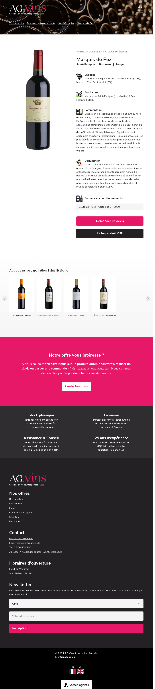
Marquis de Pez (85, 23)
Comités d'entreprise (21, 512)
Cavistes (14, 517)
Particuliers (15, 521)
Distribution (15, 503)
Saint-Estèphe (66, 23)
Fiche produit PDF (110, 233)
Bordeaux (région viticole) (41, 23)
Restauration (16, 499)
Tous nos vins (16, 23)
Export (12, 508)
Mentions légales (65, 657)
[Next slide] (148, 298)
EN (80, 667)
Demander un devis (110, 221)
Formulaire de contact (21, 538)
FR (72, 667)
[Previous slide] (4, 298)
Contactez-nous (76, 386)
